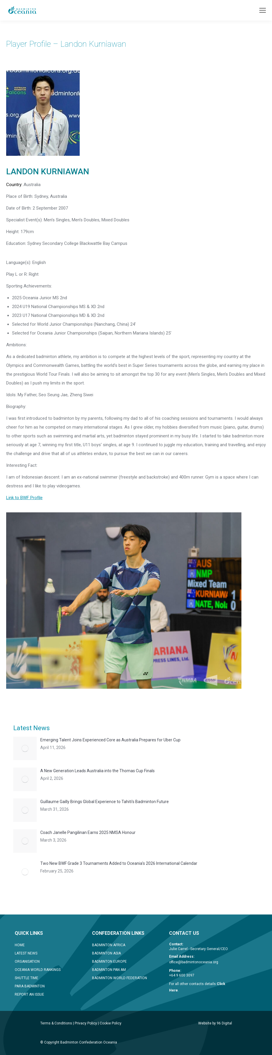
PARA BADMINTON (30, 986)
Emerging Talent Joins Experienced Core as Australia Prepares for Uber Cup (110, 740)
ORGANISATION (27, 961)
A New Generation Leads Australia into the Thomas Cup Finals (97, 770)
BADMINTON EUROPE (109, 961)
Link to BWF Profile (24, 497)
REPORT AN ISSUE (29, 994)
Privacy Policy (86, 1023)
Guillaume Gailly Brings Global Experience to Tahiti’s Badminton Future (104, 801)
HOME (20, 945)
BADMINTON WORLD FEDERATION (119, 978)
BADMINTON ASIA (106, 953)
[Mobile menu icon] (262, 10)
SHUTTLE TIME (26, 978)
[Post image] (25, 748)
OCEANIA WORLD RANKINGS (38, 970)
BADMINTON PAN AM (109, 970)
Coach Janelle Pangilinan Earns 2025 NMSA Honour (88, 832)
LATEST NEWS (26, 953)
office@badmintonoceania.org (193, 962)
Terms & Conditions (56, 1023)
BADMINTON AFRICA (108, 945)
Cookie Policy (110, 1023)
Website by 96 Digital (215, 1023)
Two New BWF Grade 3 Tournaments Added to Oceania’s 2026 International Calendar (118, 863)
